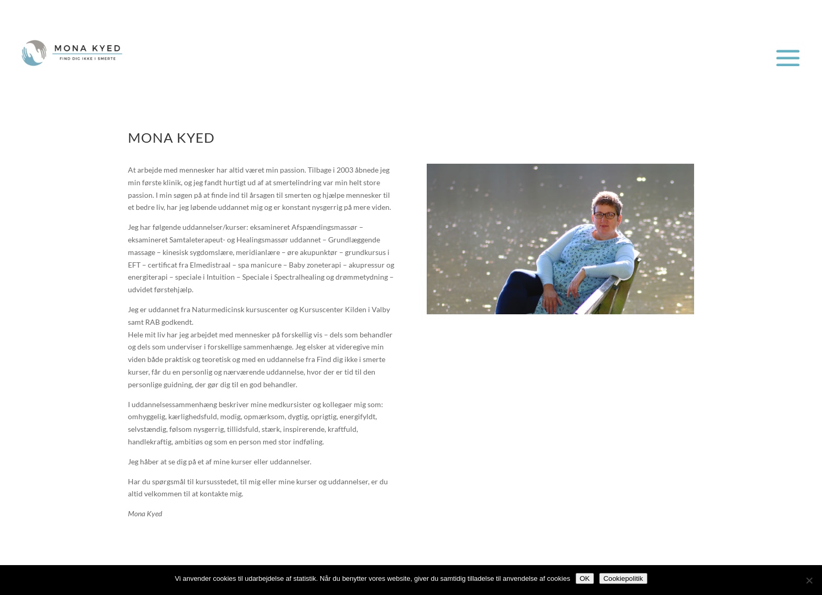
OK (585, 578)
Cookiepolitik (623, 578)
